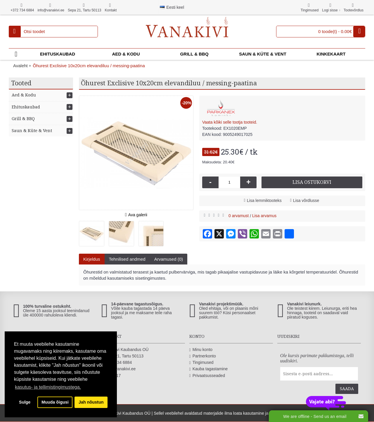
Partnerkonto (202, 356)
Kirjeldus (91, 259)
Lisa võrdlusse (306, 200)
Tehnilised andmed (127, 259)
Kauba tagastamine (208, 368)
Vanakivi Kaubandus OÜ (124, 349)
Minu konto (201, 349)
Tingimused (201, 362)
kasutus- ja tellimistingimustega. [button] (48, 387)
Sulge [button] (24, 402)
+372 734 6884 (116, 362)
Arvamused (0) (168, 259)
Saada (347, 388)
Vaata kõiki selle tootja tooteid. (229, 122)
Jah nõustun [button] (91, 402)
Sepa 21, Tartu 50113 (122, 356)
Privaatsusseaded (207, 375)
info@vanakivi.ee (118, 368)
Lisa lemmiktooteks (264, 200)
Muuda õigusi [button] (55, 402)
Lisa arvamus (264, 215)
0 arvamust (238, 215)
